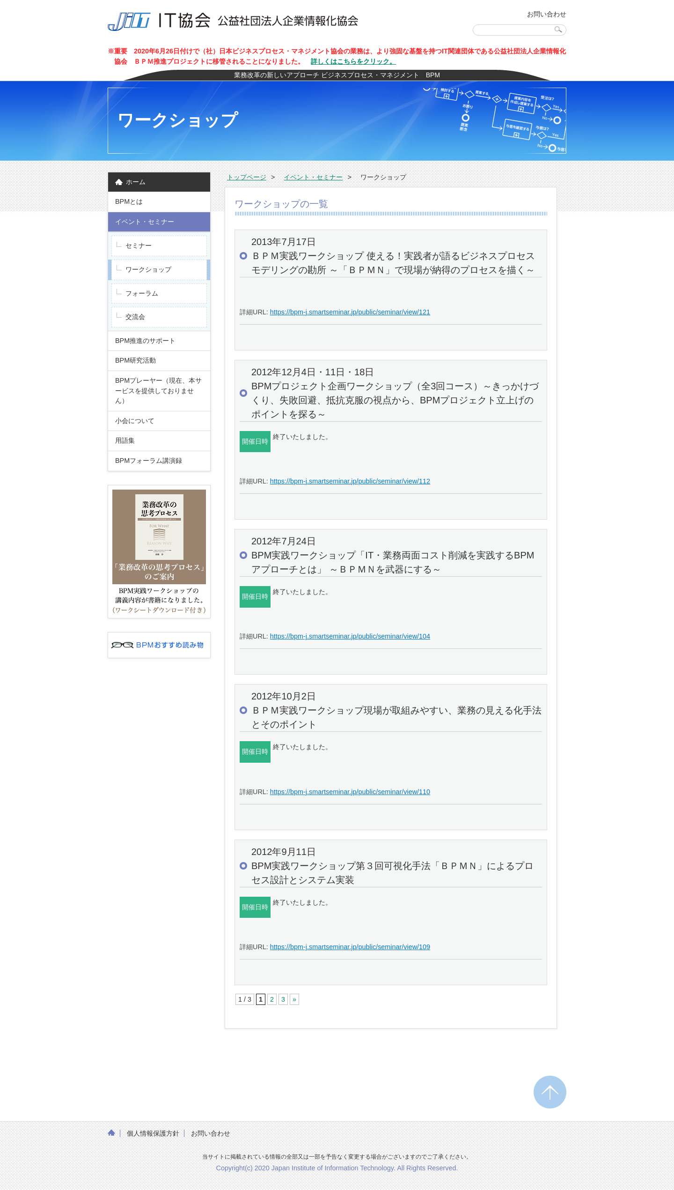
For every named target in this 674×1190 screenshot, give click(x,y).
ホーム (136, 182)
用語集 (125, 440)
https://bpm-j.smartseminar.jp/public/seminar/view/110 (350, 792)
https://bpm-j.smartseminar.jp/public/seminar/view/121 (350, 312)
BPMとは (129, 201)
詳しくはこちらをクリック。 (353, 61)
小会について (134, 420)
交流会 (135, 316)
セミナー (138, 245)
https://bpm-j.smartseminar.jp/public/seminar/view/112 (350, 481)
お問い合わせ (546, 14)
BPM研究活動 (135, 360)
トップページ (246, 177)
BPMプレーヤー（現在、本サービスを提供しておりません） (158, 390)
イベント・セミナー (144, 221)
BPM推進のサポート (145, 340)
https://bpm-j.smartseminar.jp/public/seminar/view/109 (350, 947)
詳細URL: (255, 312)
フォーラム (141, 293)
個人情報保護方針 (153, 1133)
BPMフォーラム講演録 (152, 460)
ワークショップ (148, 269)
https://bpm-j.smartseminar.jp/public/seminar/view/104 (350, 636)
